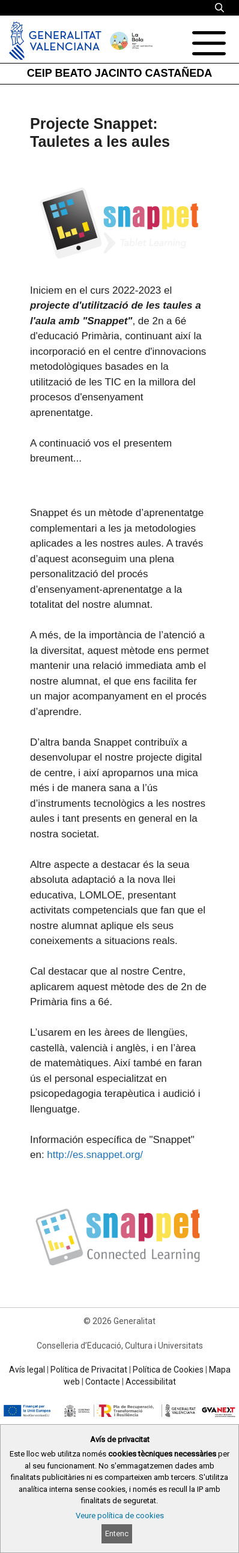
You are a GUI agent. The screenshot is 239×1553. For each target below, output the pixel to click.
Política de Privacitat (88, 1369)
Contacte (102, 1381)
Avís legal (27, 1369)
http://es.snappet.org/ (95, 1154)
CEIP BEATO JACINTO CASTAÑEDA (119, 73)
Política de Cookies (168, 1369)
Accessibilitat (151, 1381)
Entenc (117, 1533)
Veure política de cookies (120, 1515)
